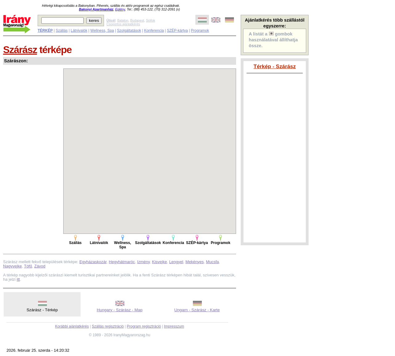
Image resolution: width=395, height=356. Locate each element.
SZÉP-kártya (177, 30)
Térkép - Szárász (275, 66)
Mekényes (194, 261)
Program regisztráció (144, 326)
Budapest (137, 20)
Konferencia (154, 30)
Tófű (28, 266)
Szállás (62, 30)
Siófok (150, 20)
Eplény (120, 9)
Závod (39, 266)
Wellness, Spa (102, 30)
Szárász (20, 49)
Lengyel (176, 261)
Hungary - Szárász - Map (119, 310)
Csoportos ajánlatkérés (123, 24)
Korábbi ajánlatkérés (72, 326)
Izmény (143, 261)
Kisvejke (159, 261)
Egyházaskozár (92, 261)
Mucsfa (212, 261)
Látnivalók (79, 30)
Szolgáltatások (129, 30)
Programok (200, 30)
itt (18, 279)
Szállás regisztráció (108, 326)
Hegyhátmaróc (122, 261)
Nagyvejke (12, 266)
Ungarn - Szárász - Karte (197, 310)
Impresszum (174, 326)
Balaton (122, 20)
